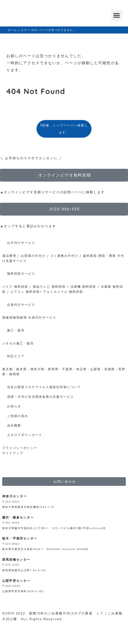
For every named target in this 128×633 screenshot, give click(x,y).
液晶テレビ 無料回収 (49, 286)
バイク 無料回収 (15, 286)
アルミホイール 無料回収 (63, 291)
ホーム (12, 30)
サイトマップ (12, 453)
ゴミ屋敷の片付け (64, 255)
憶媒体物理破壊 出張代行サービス (29, 317)
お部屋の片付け (33, 255)
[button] (116, 15)
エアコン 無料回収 (25, 291)
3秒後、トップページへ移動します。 (64, 128)
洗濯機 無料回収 (82, 286)
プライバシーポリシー (19, 448)
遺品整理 (9, 255)
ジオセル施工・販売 (18, 343)
